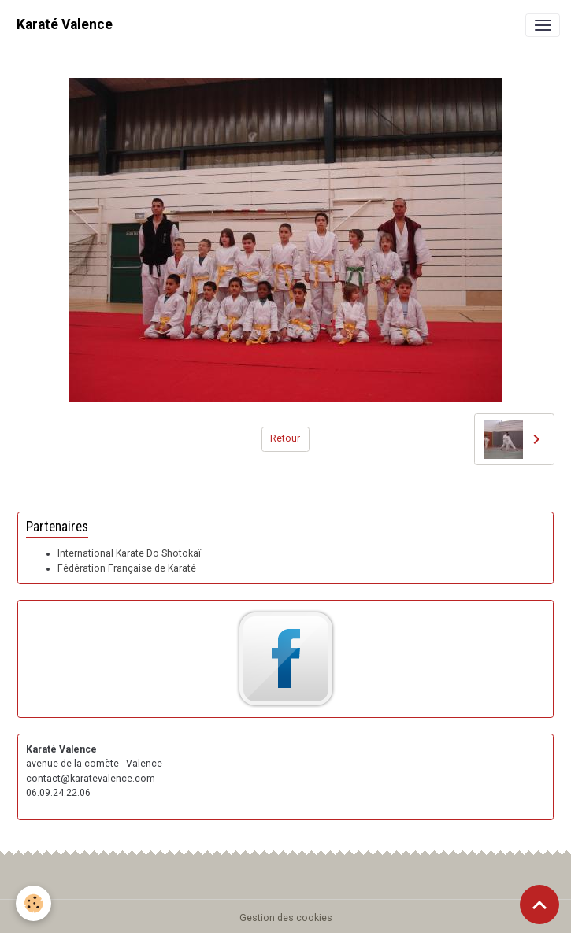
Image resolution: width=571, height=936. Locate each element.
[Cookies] (33, 903)
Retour (285, 438)
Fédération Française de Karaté (126, 568)
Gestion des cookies (285, 917)
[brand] (64, 25)
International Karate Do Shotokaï (129, 553)
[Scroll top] (539, 904)
